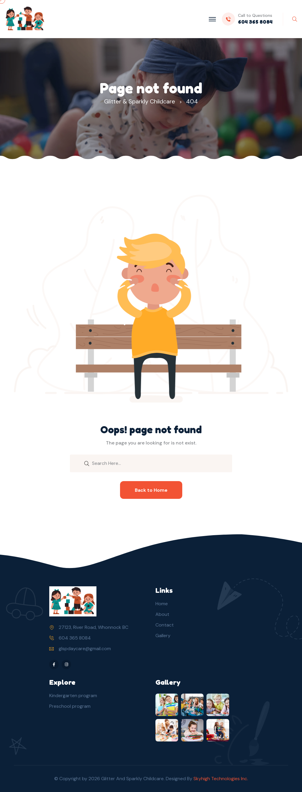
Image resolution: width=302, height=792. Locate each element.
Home (161, 604)
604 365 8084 (75, 638)
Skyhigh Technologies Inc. (220, 778)
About (162, 614)
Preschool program (70, 706)
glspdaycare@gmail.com (85, 648)
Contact (164, 625)
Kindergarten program (73, 695)
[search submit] (87, 463)
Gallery (162, 635)
